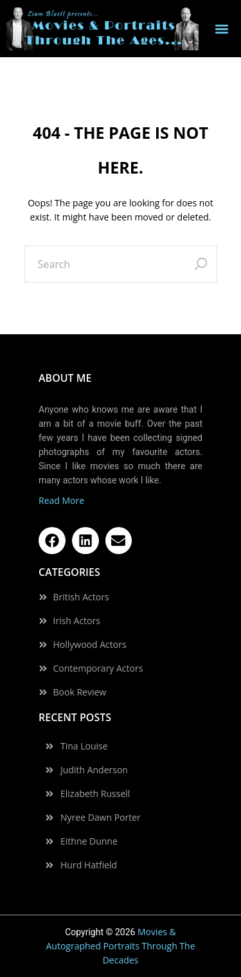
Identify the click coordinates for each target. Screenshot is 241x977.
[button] (222, 28)
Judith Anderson (94, 770)
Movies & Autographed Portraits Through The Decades (120, 946)
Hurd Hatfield (88, 865)
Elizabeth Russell (95, 793)
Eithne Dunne (89, 841)
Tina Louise (84, 746)
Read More (61, 500)
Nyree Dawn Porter (100, 817)
